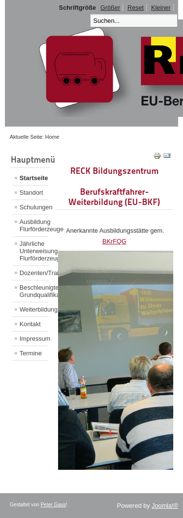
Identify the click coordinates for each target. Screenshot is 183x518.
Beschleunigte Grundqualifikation (34, 291)
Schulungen (34, 207)
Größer (111, 7)
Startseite (34, 178)
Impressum (34, 338)
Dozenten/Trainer (34, 273)
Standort (31, 192)
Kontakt (30, 324)
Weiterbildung (34, 309)
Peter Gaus (53, 504)
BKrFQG (114, 241)
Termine (31, 353)
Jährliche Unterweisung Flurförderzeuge (34, 251)
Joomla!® (165, 505)
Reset (135, 7)
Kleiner (161, 7)
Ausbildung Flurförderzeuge (34, 225)
